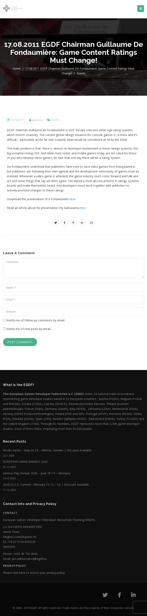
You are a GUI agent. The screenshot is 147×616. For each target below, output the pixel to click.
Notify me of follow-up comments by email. (35, 320)
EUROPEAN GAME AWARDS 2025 (25, 461)
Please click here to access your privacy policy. (34, 573)
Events (81, 73)
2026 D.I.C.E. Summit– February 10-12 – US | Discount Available (46, 484)
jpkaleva (37, 120)
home (16, 68)
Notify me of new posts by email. (28, 329)
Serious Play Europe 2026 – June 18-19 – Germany (36, 473)
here (73, 199)
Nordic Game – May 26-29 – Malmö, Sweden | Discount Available (47, 450)
